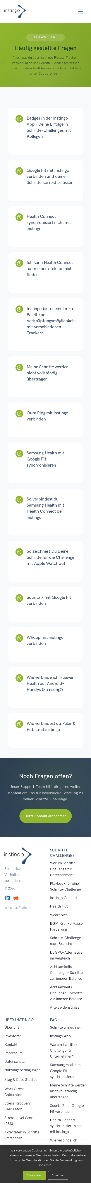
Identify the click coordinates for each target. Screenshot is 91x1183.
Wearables (59, 915)
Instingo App (60, 1036)
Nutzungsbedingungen (22, 1070)
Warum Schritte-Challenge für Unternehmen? (63, 869)
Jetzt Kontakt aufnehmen (45, 816)
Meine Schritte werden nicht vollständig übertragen (68, 1091)
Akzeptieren (34, 1175)
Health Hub (59, 906)
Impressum (13, 1053)
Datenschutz (14, 1061)
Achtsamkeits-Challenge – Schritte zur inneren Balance (66, 972)
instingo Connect (63, 898)
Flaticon (24, 908)
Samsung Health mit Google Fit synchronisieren (66, 1071)
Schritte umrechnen (66, 1027)
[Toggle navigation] (81, 11)
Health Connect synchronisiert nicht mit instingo (66, 1126)
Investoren (13, 1036)
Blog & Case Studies (20, 1079)
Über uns (11, 1027)
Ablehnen (58, 1175)
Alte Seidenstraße (64, 1007)
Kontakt (10, 1044)
